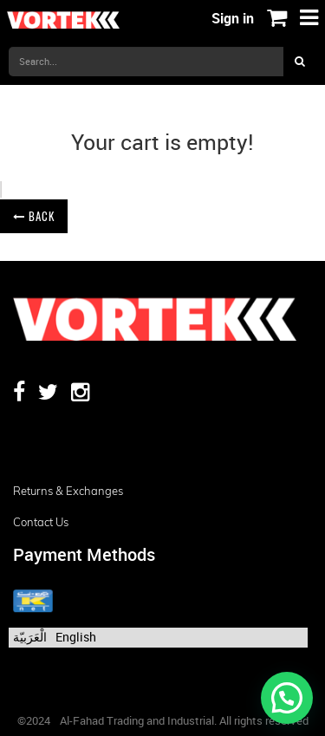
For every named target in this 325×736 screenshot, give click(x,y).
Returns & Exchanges (68, 491)
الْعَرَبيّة (30, 637)
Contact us (40, 522)
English (75, 637)
